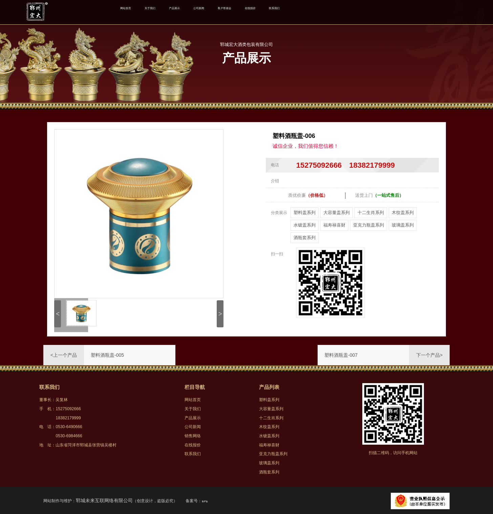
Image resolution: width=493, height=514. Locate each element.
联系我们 (351, 12)
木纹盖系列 (403, 212)
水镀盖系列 (305, 225)
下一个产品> (429, 355)
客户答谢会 (277, 12)
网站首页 (131, 12)
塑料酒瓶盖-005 (107, 355)
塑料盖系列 (305, 212)
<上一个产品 (63, 355)
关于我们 (167, 12)
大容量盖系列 (336, 212)
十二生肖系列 (371, 212)
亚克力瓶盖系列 (368, 225)
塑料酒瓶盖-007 (341, 355)
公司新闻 (239, 12)
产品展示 (203, 12)
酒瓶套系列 (305, 237)
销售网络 (193, 436)
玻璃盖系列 (403, 225)
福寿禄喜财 (334, 225)
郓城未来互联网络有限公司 (104, 500)
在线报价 (315, 12)
